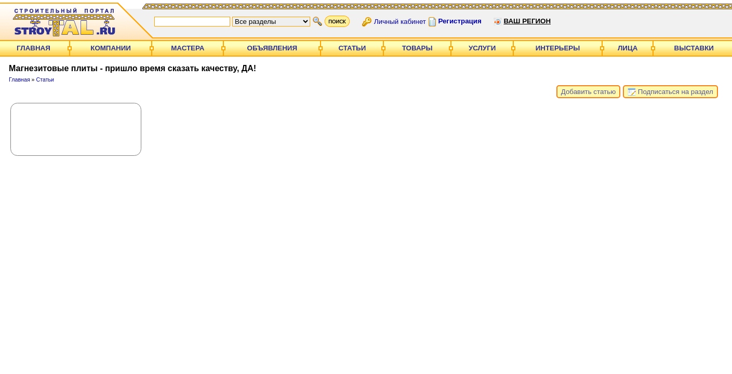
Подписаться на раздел (670, 92)
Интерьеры (558, 48)
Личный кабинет (400, 21)
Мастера (187, 48)
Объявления (272, 48)
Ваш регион (527, 21)
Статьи (352, 48)
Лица (627, 48)
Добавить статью (588, 92)
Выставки (694, 48)
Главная (33, 48)
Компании (110, 48)
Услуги (482, 48)
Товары (417, 48)
